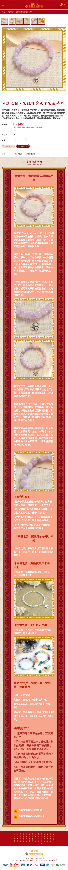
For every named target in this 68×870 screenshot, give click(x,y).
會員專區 (32, 837)
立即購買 (8, 146)
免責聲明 (50, 837)
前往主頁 (17, 837)
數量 (3, 140)
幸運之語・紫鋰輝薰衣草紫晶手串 (20, 12)
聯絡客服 (53, 837)
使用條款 (44, 837)
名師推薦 (23, 837)
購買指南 (18, 154)
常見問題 (38, 837)
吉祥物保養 (30, 154)
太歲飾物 (26, 837)
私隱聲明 (47, 837)
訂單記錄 (35, 837)
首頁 (3, 12)
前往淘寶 (14, 837)
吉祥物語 (20, 837)
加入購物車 (23, 146)
